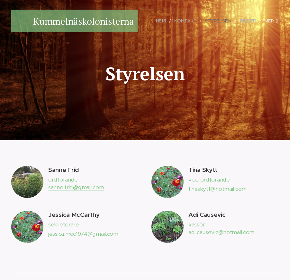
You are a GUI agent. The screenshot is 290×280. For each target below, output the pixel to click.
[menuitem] (164, 21)
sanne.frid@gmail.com (76, 187)
